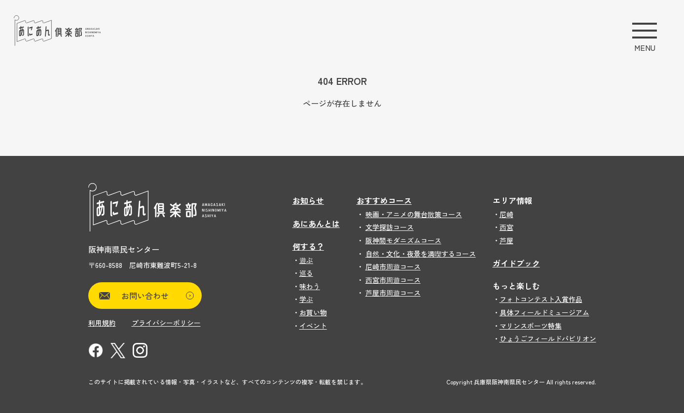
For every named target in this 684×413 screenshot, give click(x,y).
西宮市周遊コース (393, 280)
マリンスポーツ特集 (531, 326)
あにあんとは (316, 223)
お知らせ (308, 200)
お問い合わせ (157, 295)
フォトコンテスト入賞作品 (541, 299)
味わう (309, 286)
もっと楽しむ (516, 285)
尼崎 (506, 214)
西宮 (506, 227)
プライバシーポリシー (166, 323)
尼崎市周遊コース (393, 266)
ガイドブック (516, 263)
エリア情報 (512, 200)
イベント (313, 326)
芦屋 (506, 240)
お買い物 (313, 312)
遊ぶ (306, 260)
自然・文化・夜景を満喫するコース (420, 254)
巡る (306, 273)
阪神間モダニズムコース (403, 240)
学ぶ (306, 299)
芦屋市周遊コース (393, 293)
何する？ (308, 246)
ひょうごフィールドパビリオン (548, 338)
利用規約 (102, 323)
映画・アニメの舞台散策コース (413, 214)
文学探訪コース (389, 227)
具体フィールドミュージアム (544, 312)
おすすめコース (384, 200)
